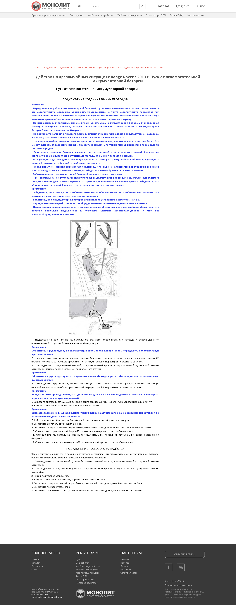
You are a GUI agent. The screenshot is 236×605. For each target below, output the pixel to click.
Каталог (35, 67)
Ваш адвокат (77, 15)
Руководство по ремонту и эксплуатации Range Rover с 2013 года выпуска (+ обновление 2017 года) (112, 67)
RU (79, 6)
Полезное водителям (87, 582)
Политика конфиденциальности (178, 585)
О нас (201, 6)
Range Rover (49, 67)
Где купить (183, 6)
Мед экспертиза (196, 15)
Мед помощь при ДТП (87, 572)
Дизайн (124, 566)
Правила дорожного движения (48, 15)
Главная (35, 559)
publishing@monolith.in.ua (50, 597)
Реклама (124, 559)
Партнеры (125, 569)
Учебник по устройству (100, 15)
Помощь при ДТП (156, 15)
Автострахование (85, 579)
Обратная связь (184, 554)
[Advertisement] (118, 43)
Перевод (124, 562)
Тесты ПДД (176, 15)
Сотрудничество (129, 572)
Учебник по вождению (129, 15)
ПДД (78, 559)
